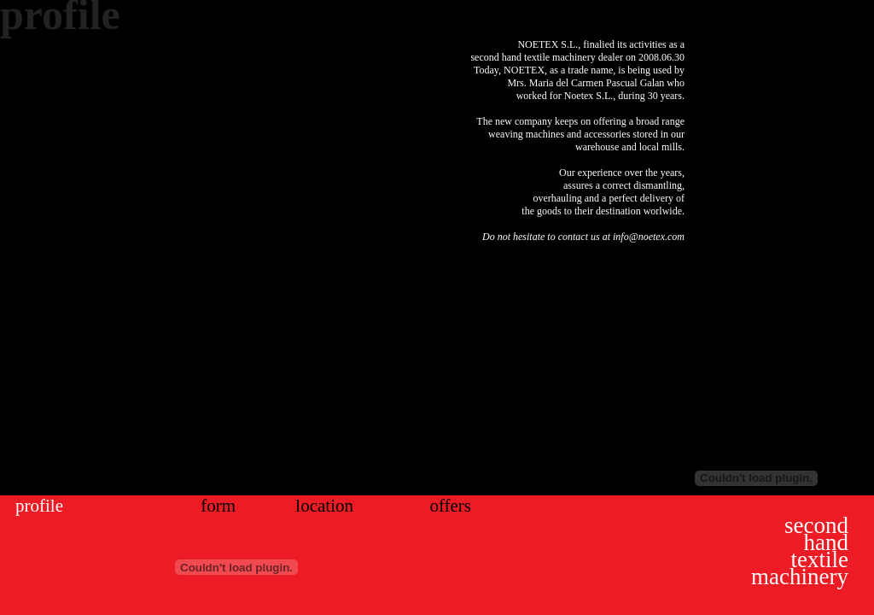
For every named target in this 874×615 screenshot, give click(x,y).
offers (450, 505)
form (218, 505)
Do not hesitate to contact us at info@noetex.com (583, 237)
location (324, 505)
